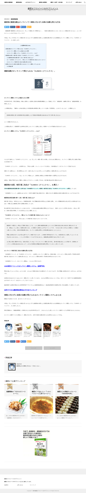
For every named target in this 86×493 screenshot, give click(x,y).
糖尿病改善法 (19, 2)
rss (85, 2)
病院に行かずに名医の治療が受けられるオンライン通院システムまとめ (22, 64)
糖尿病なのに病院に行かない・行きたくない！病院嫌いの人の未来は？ (9, 334)
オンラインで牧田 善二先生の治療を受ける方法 (19, 62)
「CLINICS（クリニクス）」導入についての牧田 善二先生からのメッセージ (26, 59)
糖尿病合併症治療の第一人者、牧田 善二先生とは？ (20, 57)
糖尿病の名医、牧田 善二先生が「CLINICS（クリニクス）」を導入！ (22, 55)
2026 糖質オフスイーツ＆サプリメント (41, 491)
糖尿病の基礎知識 (8, 2)
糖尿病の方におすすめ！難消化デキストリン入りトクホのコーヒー (18, 334)
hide (29, 45)
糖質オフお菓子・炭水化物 (56, 2)
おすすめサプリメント (30, 2)
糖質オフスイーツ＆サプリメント (43, 8)
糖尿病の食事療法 (43, 2)
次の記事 (52, 348)
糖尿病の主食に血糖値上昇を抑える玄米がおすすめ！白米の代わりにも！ (47, 335)
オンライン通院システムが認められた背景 (18, 51)
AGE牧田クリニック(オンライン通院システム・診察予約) (24, 266)
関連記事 (10, 66)
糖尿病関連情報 (14, 19)
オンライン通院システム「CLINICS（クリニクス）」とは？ (22, 53)
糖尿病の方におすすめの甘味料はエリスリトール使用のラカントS (28, 334)
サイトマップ (69, 2)
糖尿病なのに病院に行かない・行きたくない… (29, 366)
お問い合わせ (78, 2)
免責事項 (6, 485)
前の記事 (33, 348)
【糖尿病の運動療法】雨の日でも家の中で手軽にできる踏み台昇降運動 (37, 334)
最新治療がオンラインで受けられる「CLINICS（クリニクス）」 (21, 48)
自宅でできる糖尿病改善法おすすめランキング (20, 290)
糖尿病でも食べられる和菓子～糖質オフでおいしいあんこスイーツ (57, 334)
